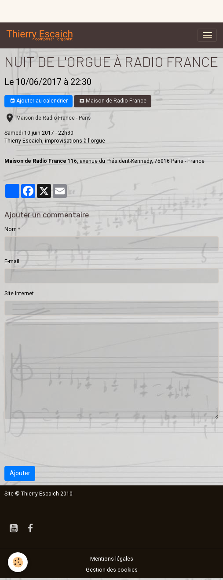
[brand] (41, 35)
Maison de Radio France (112, 101)
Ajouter (20, 473)
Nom (10, 229)
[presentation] (71, 443)
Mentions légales (111, 559)
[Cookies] (18, 562)
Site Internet (19, 293)
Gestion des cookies (112, 570)
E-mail (11, 261)
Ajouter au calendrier (39, 101)
